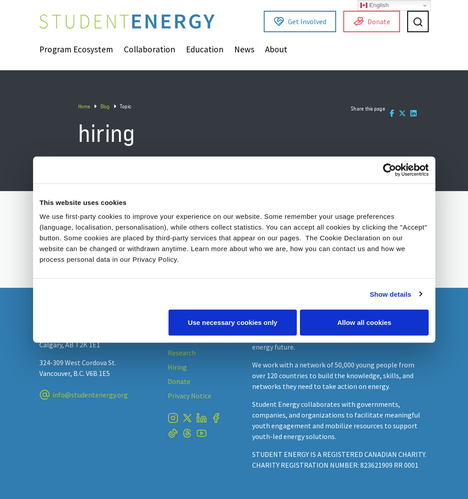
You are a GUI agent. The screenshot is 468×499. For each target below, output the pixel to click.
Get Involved (300, 21)
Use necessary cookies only (232, 322)
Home (84, 106)
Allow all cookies (364, 322)
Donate (371, 21)
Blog (105, 106)
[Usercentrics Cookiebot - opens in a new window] (389, 169)
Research (182, 352)
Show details (390, 294)
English (374, 5)
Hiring (177, 367)
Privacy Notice (189, 395)
